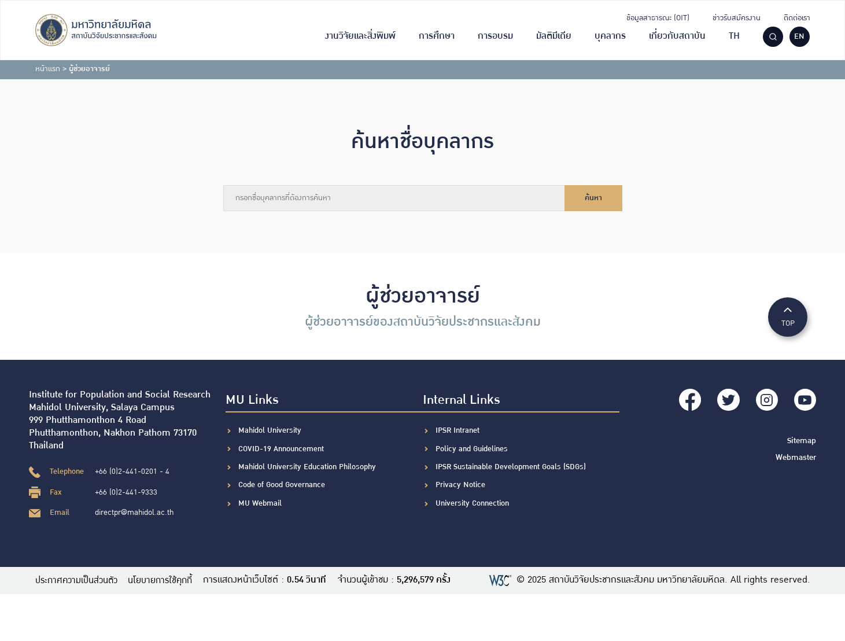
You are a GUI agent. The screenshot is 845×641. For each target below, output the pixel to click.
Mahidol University (269, 430)
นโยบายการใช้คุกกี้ (167, 580)
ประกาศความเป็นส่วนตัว (78, 580)
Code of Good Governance (281, 485)
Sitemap (802, 438)
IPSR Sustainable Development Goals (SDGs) (511, 467)
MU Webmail (260, 503)
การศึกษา (437, 36)
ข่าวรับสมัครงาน (737, 18)
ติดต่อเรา (797, 18)
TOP (788, 316)
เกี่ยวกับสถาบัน (677, 36)
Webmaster (796, 455)
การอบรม (495, 36)
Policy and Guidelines (472, 449)
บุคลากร (610, 36)
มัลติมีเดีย (553, 36)
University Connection (472, 503)
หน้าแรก (47, 69)
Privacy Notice (460, 485)
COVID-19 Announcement (282, 449)
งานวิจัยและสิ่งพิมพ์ (360, 36)
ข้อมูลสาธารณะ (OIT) (657, 18)
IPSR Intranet (457, 430)
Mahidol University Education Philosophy (307, 467)
